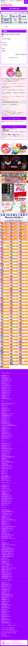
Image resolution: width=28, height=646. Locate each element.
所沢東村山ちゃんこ (6, 450)
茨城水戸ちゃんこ (5, 408)
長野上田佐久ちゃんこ (6, 501)
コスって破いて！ (5, 636)
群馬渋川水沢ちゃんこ (6, 433)
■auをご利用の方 (5, 108)
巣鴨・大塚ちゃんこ (6, 480)
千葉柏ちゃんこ (5, 463)
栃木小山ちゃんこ (5, 420)
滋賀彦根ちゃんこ (5, 543)
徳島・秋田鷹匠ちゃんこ (7, 596)
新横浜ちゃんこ (5, 460)
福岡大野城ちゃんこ (6, 607)
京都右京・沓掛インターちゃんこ (9, 568)
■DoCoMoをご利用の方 (6, 106)
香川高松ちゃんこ (5, 591)
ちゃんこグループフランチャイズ (9, 631)
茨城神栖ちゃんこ (5, 455)
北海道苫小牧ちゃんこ (6, 398)
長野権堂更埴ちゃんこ (6, 496)
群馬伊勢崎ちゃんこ (6, 443)
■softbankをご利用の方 (6, 109)
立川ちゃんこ (4, 407)
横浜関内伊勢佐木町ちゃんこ (8, 403)
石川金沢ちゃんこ (5, 488)
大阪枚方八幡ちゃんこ (6, 569)
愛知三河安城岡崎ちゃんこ (7, 511)
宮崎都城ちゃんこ (5, 597)
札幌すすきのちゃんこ (6, 390)
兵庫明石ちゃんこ (5, 561)
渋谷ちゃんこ (4, 471)
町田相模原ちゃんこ (6, 422)
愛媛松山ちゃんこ (5, 582)
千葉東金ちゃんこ (5, 432)
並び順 (3, 48)
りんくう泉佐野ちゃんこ (7, 564)
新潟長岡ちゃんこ (5, 491)
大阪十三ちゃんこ (5, 566)
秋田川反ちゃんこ (5, 382)
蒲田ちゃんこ (4, 473)
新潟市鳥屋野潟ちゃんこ (7, 498)
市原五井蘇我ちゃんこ (6, 465)
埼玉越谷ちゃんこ (5, 446)
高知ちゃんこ (4, 609)
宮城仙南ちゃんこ (5, 375)
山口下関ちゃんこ (5, 606)
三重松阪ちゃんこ (5, 531)
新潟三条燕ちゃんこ (6, 503)
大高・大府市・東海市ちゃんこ (8, 526)
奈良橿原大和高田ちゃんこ (7, 548)
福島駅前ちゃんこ (5, 397)
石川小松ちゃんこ (5, 485)
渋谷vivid (3, 634)
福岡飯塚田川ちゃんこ (6, 604)
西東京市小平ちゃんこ (6, 468)
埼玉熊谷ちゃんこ (5, 418)
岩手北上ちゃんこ (5, 388)
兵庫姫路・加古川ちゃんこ (7, 554)
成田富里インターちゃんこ (7, 413)
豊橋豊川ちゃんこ (5, 523)
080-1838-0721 (14, 8)
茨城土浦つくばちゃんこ (7, 435)
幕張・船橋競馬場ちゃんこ (7, 461)
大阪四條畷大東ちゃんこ (7, 576)
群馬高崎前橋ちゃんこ (6, 415)
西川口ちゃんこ (5, 405)
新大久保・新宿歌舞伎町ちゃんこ (9, 425)
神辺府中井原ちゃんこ (6, 622)
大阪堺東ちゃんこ (5, 563)
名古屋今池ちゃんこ (6, 509)
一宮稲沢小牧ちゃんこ (6, 514)
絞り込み (4, 42)
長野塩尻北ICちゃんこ (6, 500)
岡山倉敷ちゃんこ (5, 611)
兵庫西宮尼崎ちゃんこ (6, 578)
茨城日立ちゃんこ (5, 478)
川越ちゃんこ (4, 412)
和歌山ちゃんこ (5, 546)
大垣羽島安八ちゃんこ (6, 513)
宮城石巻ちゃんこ (5, 377)
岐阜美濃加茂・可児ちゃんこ (8, 538)
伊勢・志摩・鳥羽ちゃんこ (7, 534)
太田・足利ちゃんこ (6, 451)
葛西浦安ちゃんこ (5, 458)
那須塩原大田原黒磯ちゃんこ (8, 456)
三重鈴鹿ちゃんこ (5, 533)
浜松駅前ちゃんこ (5, 524)
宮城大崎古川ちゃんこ (6, 380)
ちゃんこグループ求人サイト (8, 629)
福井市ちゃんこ (5, 505)
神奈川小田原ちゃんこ (6, 437)
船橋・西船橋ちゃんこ (6, 476)
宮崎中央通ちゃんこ (6, 616)
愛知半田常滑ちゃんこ (6, 536)
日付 (3, 36)
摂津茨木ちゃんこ (5, 571)
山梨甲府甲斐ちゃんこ (6, 495)
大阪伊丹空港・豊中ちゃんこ (8, 549)
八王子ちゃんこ (5, 475)
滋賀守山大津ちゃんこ (6, 573)
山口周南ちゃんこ (5, 601)
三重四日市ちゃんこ (6, 518)
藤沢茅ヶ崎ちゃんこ (6, 445)
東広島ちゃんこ (5, 612)
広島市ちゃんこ (5, 602)
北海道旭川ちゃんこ (6, 387)
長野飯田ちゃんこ (5, 493)
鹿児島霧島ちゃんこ (6, 589)
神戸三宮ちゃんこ (5, 559)
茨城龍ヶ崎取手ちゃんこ (7, 448)
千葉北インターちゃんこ (7, 466)
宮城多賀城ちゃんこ (6, 392)
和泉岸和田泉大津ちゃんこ (7, 551)
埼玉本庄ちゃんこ (5, 427)
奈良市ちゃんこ (5, 558)
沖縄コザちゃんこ (5, 621)
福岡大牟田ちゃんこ (6, 619)
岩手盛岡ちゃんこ (5, 393)
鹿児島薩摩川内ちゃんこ (7, 594)
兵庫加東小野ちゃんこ (6, 574)
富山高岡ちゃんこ (5, 486)
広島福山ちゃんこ (5, 592)
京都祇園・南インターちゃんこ (8, 544)
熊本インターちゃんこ (6, 587)
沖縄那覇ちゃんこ (5, 599)
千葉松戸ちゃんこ (5, 438)
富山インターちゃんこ (6, 490)
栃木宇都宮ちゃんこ (6, 417)
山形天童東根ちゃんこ (6, 378)
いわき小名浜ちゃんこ (6, 385)
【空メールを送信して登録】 (14, 118)
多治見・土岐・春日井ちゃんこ (8, 519)
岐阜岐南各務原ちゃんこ (7, 528)
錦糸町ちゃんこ (5, 430)
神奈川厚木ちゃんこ (6, 423)
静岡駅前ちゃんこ (5, 521)
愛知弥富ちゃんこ (5, 516)
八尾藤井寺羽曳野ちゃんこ (7, 556)
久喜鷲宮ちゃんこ (5, 453)
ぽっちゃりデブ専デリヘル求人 (8, 632)
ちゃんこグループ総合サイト (8, 627)
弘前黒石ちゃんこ (5, 383)
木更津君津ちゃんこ (6, 428)
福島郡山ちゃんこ (5, 395)
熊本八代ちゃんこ (5, 614)
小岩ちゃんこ (4, 470)
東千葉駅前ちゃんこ (6, 410)
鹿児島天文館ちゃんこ (6, 584)
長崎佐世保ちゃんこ (6, 586)
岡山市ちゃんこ (5, 617)
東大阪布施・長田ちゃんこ (7, 553)
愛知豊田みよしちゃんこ (7, 529)
